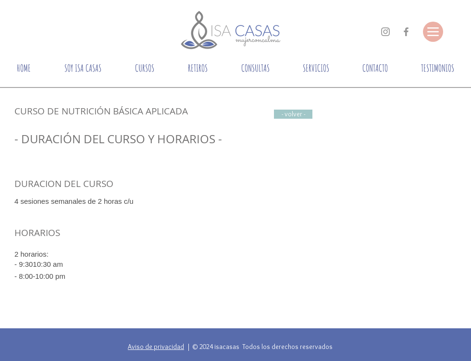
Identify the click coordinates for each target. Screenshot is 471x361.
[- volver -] (293, 114)
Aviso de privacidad (156, 346)
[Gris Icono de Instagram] (385, 31)
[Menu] (433, 32)
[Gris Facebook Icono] (406, 31)
